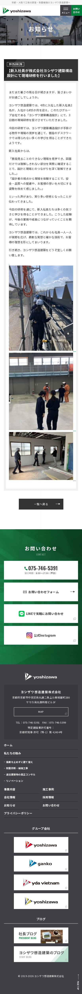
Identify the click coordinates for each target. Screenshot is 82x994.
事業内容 (9, 789)
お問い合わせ (51, 805)
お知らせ (9, 805)
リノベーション (14, 780)
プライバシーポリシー (18, 813)
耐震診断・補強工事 (17, 768)
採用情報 (48, 797)
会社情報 (9, 797)
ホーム (8, 745)
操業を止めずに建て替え (19, 762)
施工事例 (48, 789)
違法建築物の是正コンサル (20, 774)
